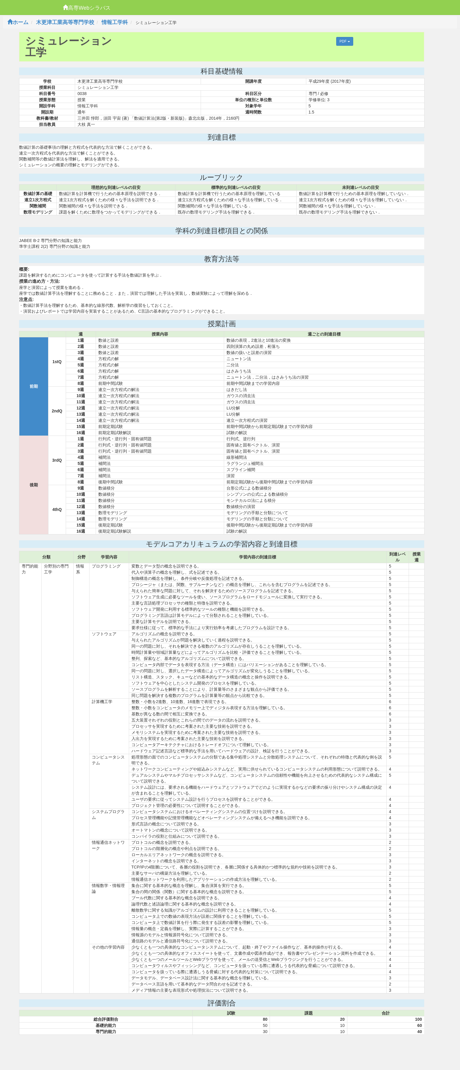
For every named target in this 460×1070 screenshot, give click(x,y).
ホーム (17, 22)
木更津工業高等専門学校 (65, 22)
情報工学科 (115, 22)
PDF (344, 41)
